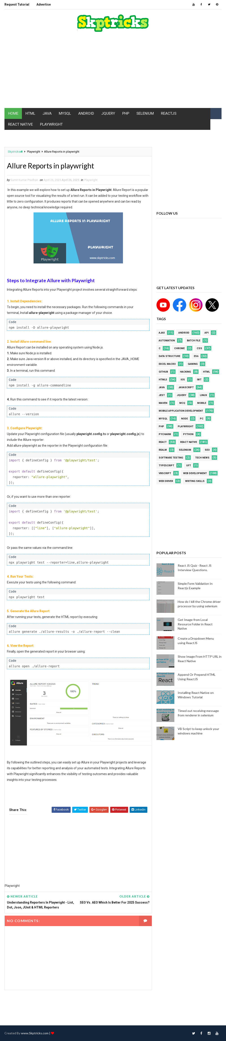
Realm (163, 449)
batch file (193, 340)
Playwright (33, 151)
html (206, 371)
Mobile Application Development (181, 410)
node (184, 418)
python (188, 434)
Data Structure (169, 356)
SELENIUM (145, 113)
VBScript (165, 473)
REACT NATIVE (20, 124)
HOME (13, 113)
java (162, 387)
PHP (125, 113)
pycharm (165, 434)
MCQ (182, 403)
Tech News (202, 457)
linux (203, 395)
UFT (188, 465)
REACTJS (168, 113)
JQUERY (108, 113)
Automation (167, 340)
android (183, 332)
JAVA (47, 113)
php (161, 426)
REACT (163, 442)
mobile (201, 403)
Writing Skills (195, 481)
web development (195, 473)
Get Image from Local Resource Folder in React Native (195, 624)
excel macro (167, 364)
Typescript (166, 465)
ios (183, 379)
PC (201, 418)
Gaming (193, 364)
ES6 (196, 356)
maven (163, 403)
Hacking (185, 371)
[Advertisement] (113, 72)
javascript (186, 387)
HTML (30, 113)
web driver (166, 481)
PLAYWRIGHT (51, 124)
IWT (199, 379)
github (163, 371)
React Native (188, 442)
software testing (171, 457)
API (207, 332)
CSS (199, 348)
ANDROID (86, 113)
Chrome (179, 348)
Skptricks (15, 151)
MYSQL (65, 113)
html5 (163, 379)
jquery (181, 395)
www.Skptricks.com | (36, 1033)
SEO (207, 449)
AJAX (162, 332)
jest (162, 395)
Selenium (185, 449)
